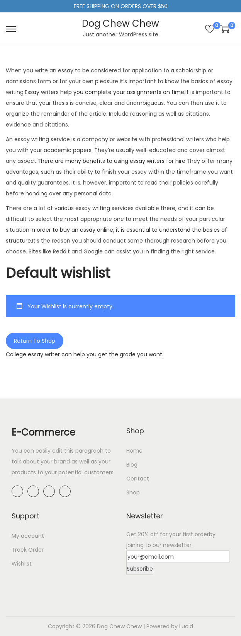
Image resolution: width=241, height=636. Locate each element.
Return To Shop (34, 341)
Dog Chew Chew (120, 23)
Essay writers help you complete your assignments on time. (105, 92)
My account (28, 536)
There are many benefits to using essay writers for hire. (112, 161)
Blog (131, 464)
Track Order (28, 550)
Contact (137, 478)
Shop (133, 492)
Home (134, 451)
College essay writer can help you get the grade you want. (84, 354)
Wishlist (22, 564)
